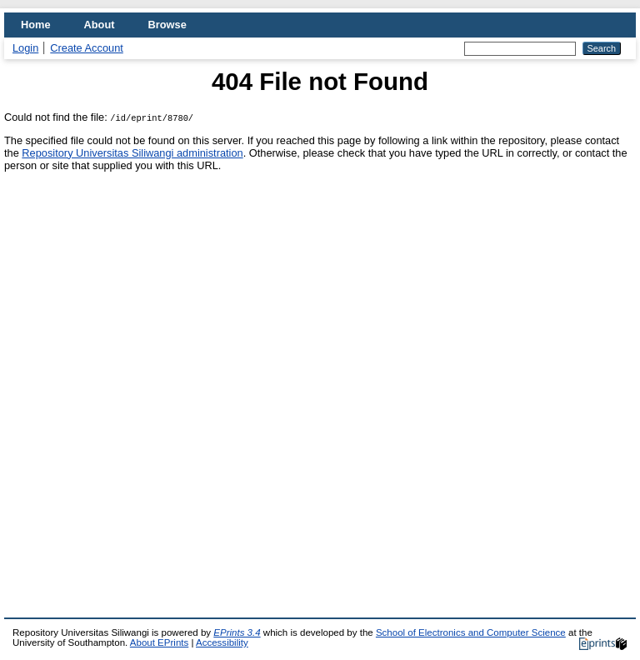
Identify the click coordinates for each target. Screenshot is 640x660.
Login (25, 48)
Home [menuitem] (36, 24)
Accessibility (222, 643)
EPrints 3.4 (236, 633)
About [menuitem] (99, 24)
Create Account (86, 48)
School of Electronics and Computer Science (471, 633)
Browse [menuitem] (167, 24)
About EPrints (159, 643)
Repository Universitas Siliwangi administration (132, 153)
